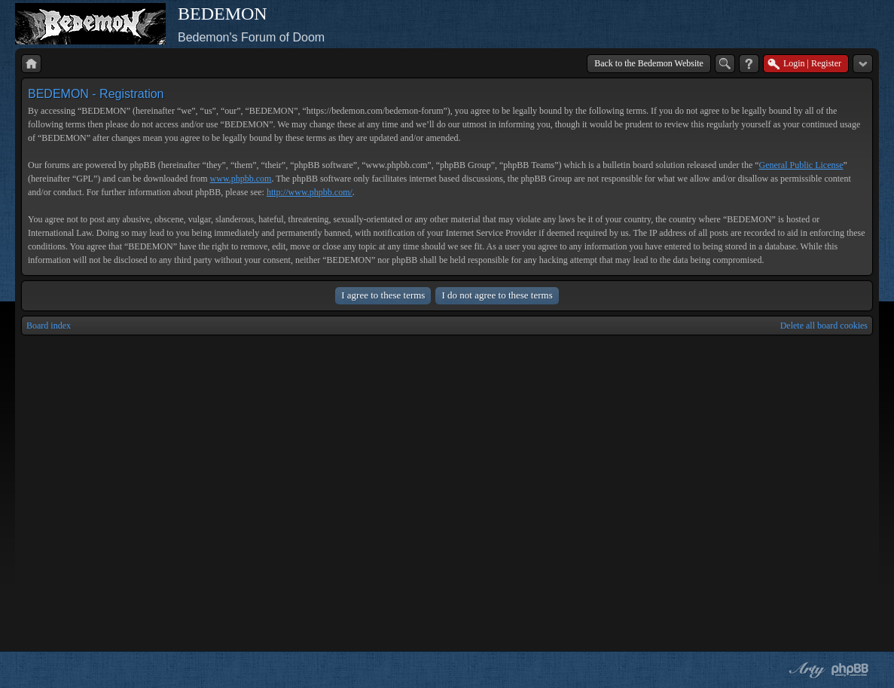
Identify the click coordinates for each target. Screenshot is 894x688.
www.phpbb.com (241, 178)
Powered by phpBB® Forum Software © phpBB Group (850, 669)
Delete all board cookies (824, 325)
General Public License (801, 165)
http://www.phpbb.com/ (309, 192)
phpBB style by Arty (805, 669)
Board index (48, 325)
